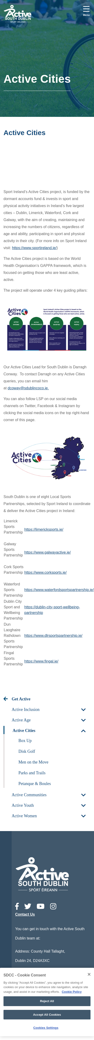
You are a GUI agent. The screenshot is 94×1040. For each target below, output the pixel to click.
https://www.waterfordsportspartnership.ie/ (59, 590)
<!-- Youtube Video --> (47, 163)
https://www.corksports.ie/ (45, 572)
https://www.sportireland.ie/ (34, 248)
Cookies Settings (46, 1027)
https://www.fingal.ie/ (41, 661)
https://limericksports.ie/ (43, 529)
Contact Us (25, 914)
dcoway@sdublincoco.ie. (28, 388)
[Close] (89, 974)
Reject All (47, 1001)
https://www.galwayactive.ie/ (47, 552)
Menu (86, 15)
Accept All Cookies (47, 1014)
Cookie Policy (72, 991)
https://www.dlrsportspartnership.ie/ (53, 636)
